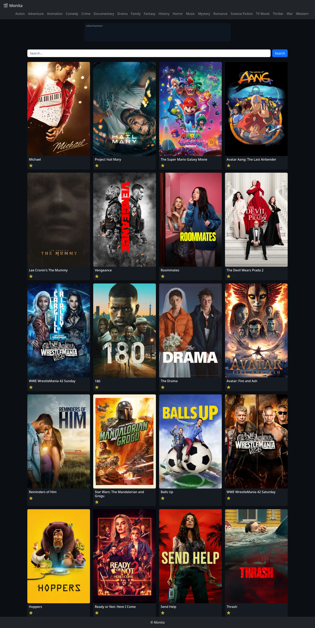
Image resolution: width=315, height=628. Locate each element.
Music (190, 13)
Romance (220, 13)
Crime (85, 13)
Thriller (278, 13)
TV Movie (263, 13)
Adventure (36, 13)
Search (280, 53)
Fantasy (149, 13)
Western (302, 13)
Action (20, 13)
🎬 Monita (12, 5)
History (164, 13)
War (290, 13)
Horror (178, 13)
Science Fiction (242, 13)
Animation (55, 13)
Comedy (72, 13)
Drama (122, 13)
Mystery (204, 13)
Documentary (104, 13)
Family (136, 13)
